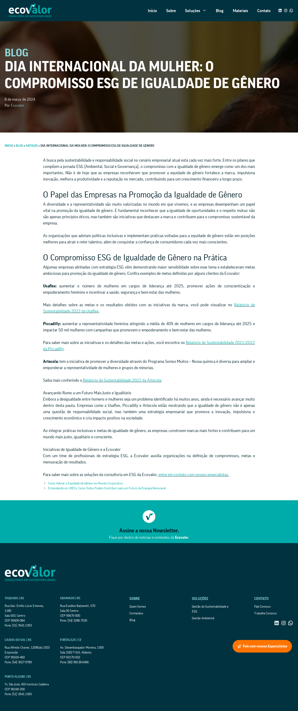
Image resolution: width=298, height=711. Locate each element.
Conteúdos (136, 613)
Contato (264, 11)
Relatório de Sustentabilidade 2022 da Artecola (121, 380)
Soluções (198, 11)
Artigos (32, 145)
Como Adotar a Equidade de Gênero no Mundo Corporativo (85, 483)
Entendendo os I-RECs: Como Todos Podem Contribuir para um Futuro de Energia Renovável (107, 488)
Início (152, 11)
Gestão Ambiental (203, 618)
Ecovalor (17, 105)
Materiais (240, 11)
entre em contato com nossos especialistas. (193, 475)
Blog (220, 11)
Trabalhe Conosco (265, 613)
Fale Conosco (262, 606)
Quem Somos (137, 606)
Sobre (171, 11)
